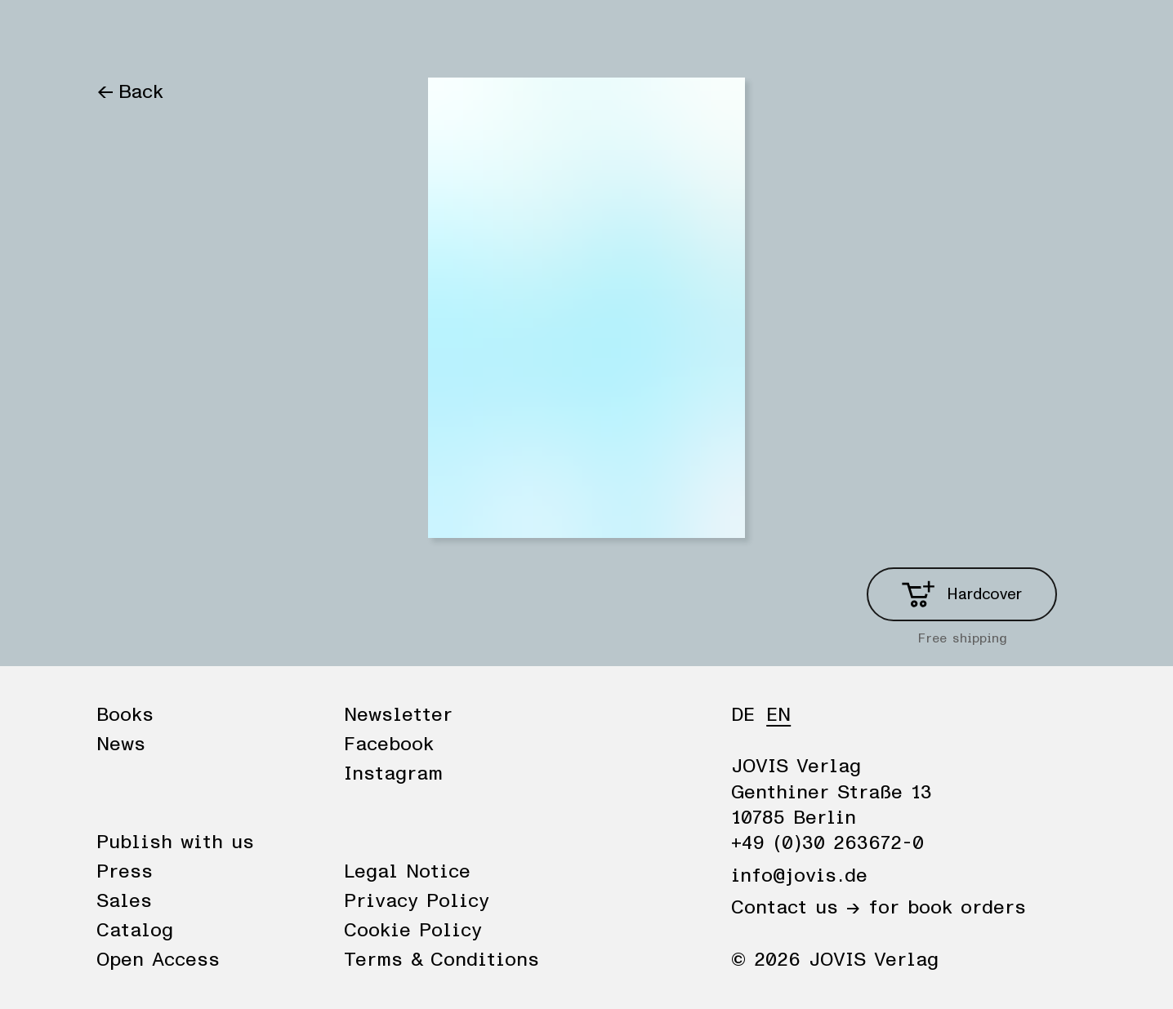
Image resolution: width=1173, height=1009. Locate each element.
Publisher (282, 34)
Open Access (158, 960)
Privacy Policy (416, 901)
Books (124, 34)
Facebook (389, 744)
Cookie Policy (413, 930)
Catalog (134, 930)
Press (124, 872)
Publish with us (175, 842)
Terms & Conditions (441, 960)
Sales (124, 901)
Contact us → (795, 908)
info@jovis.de (799, 876)
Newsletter (398, 715)
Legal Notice (407, 872)
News (196, 34)
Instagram (393, 774)
